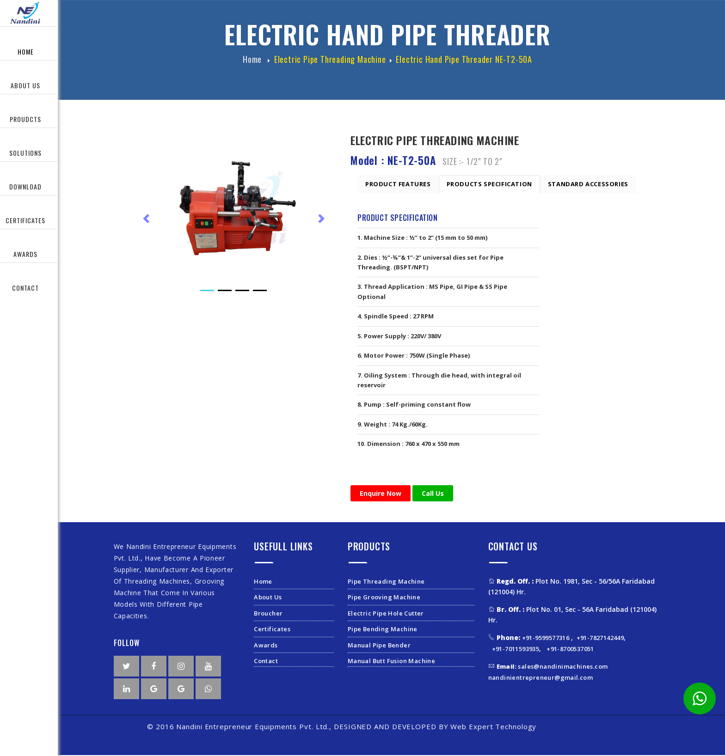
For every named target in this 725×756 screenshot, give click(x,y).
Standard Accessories (588, 185)
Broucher (268, 614)
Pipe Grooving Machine (384, 598)
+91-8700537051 (570, 649)
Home (26, 51)
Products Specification (489, 185)
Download (25, 186)
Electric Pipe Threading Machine (330, 61)
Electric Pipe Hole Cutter (386, 614)
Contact (25, 288)
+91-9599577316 (546, 638)
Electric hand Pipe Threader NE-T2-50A (464, 61)
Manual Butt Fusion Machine (391, 662)
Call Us (433, 493)
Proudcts (25, 119)
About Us (25, 85)
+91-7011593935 (516, 649)
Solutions (25, 153)
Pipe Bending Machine (383, 630)
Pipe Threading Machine (386, 582)
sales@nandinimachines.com (552, 667)
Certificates (272, 630)
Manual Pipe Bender (379, 645)
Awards (25, 254)
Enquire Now (380, 493)
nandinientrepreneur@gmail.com (540, 678)
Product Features (398, 185)
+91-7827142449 (600, 638)
